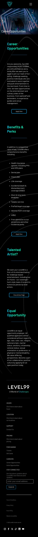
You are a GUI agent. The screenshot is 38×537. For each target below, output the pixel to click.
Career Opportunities (13, 462)
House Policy (9, 510)
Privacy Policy (9, 505)
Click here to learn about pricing (14, 440)
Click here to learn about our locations (14, 419)
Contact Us (10, 429)
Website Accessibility (11, 516)
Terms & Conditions (11, 500)
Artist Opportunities (12, 465)
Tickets (8, 450)
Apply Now (19, 111)
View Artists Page (19, 295)
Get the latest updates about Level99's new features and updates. (16, 475)
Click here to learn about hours (14, 408)
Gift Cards (9, 453)
